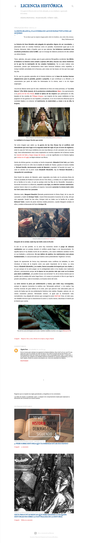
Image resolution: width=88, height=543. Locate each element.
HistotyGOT (66, 331)
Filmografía (41, 18)
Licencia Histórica (41, 6)
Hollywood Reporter (57, 137)
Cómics (50, 18)
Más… (56, 18)
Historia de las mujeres (39, 338)
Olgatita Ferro (24, 349)
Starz (59, 91)
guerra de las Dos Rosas (25, 93)
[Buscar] (72, 6)
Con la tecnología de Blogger (44, 533)
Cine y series (29, 338)
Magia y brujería (50, 338)
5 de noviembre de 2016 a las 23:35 (37, 349)
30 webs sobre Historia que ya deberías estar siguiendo (41, 444)
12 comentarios (24, 447)
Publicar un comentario (26, 520)
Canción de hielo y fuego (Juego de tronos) (30, 155)
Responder (24, 361)
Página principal (27, 18)
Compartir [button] (16, 338)
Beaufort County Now (50, 238)
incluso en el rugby (23, 157)
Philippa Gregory (37, 96)
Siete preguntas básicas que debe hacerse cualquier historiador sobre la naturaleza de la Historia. (40, 516)
